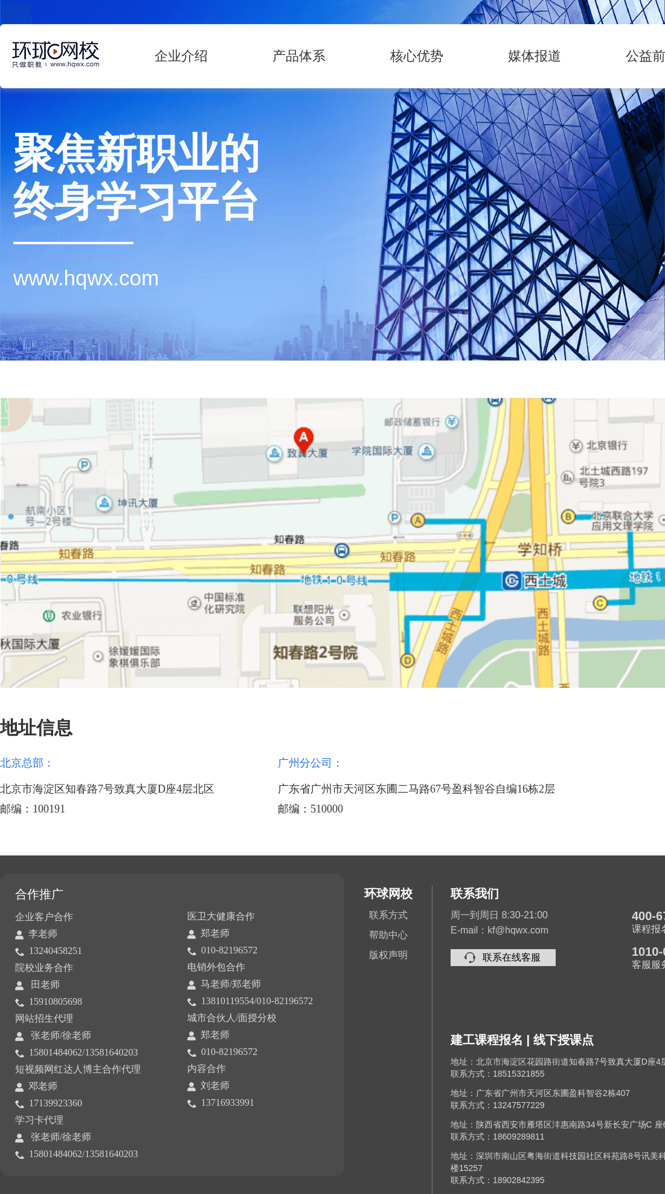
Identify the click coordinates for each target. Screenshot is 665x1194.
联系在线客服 (512, 957)
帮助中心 (388, 935)
